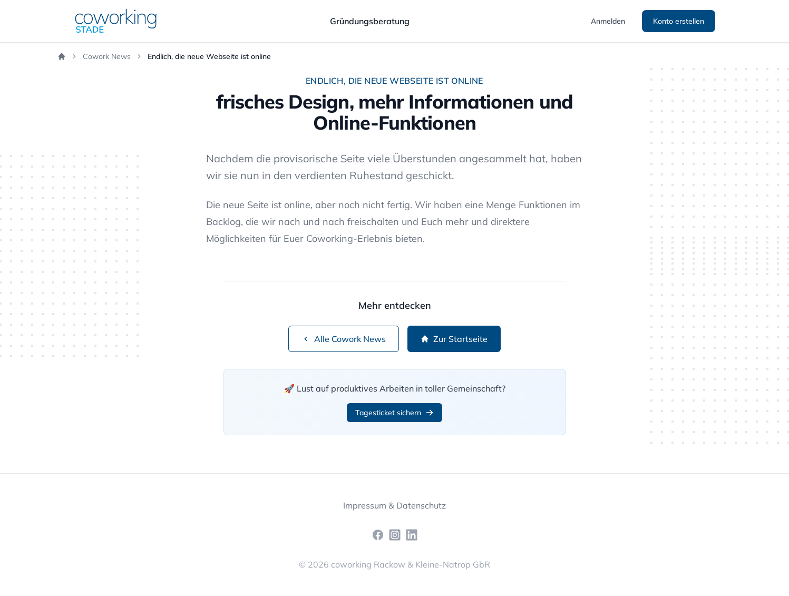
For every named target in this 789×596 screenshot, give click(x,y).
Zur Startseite (454, 339)
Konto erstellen (678, 21)
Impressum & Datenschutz (394, 505)
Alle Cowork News (343, 339)
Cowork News (107, 56)
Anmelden (608, 21)
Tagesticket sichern (394, 412)
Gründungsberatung (370, 21)
